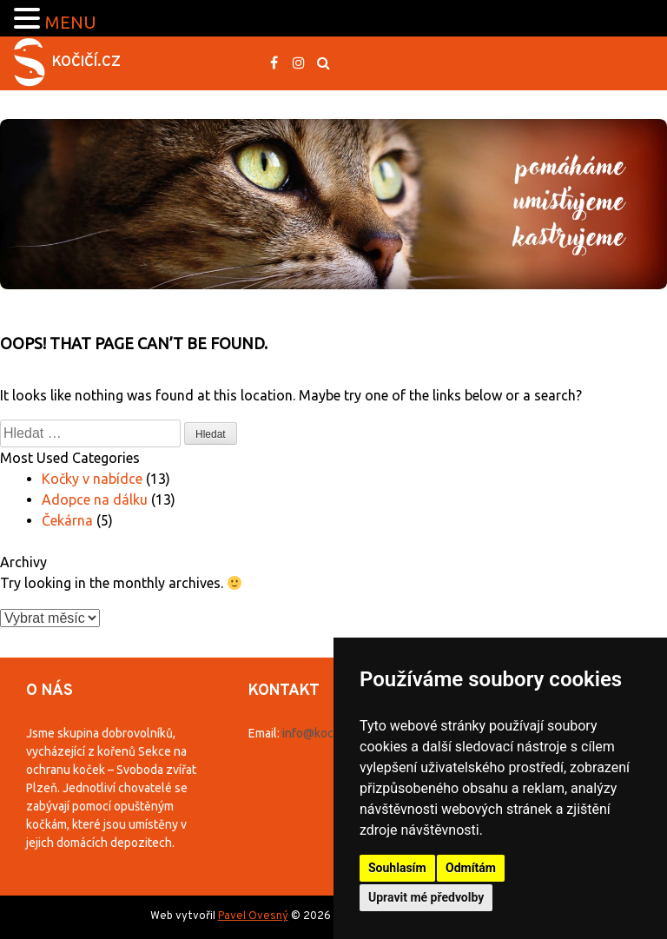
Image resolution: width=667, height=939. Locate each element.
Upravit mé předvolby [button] (426, 897)
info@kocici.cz (321, 733)
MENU (70, 22)
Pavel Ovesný (253, 916)
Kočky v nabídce (92, 478)
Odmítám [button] (471, 868)
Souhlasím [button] (397, 868)
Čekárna (67, 520)
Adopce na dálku (95, 499)
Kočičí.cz (86, 62)
